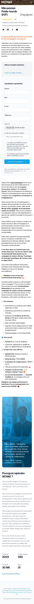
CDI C (7, 354)
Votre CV (7, 124)
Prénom (6, 88)
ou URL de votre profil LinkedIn (14, 133)
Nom (5, 97)
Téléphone (7, 115)
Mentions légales (26, 598)
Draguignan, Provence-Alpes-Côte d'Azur (13, 22)
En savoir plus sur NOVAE (11, 574)
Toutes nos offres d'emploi (13, 73)
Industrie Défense (7, 19)
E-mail (6, 106)
